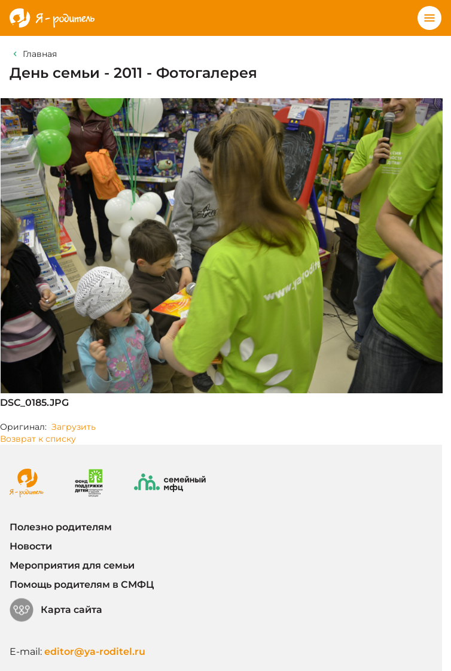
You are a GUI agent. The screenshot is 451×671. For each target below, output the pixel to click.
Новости (31, 546)
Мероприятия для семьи (72, 565)
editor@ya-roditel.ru (94, 651)
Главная (40, 53)
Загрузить (73, 426)
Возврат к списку (38, 438)
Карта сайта (56, 610)
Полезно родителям (61, 527)
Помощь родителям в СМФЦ (82, 584)
